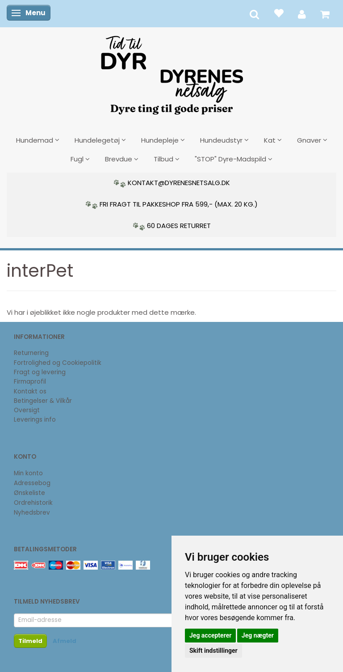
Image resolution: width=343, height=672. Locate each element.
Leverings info (35, 419)
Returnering (31, 353)
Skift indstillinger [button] (213, 650)
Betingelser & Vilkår (43, 401)
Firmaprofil (30, 381)
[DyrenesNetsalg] (171, 72)
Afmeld (64, 641)
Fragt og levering (40, 372)
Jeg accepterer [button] (210, 635)
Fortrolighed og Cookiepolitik (57, 363)
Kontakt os (30, 391)
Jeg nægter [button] (258, 635)
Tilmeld (30, 641)
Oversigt (27, 410)
